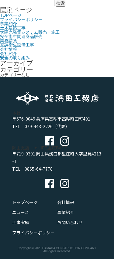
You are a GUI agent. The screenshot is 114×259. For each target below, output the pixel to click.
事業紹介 (8, 23)
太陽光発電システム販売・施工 (30, 32)
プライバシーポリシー (33, 233)
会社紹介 (8, 53)
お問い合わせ (70, 222)
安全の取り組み (15, 57)
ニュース (20, 212)
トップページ (25, 202)
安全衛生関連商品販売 (21, 36)
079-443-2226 (39, 126)
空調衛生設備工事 (17, 45)
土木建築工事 (13, 28)
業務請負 (8, 40)
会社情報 (8, 49)
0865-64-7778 (39, 169)
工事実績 (20, 222)
